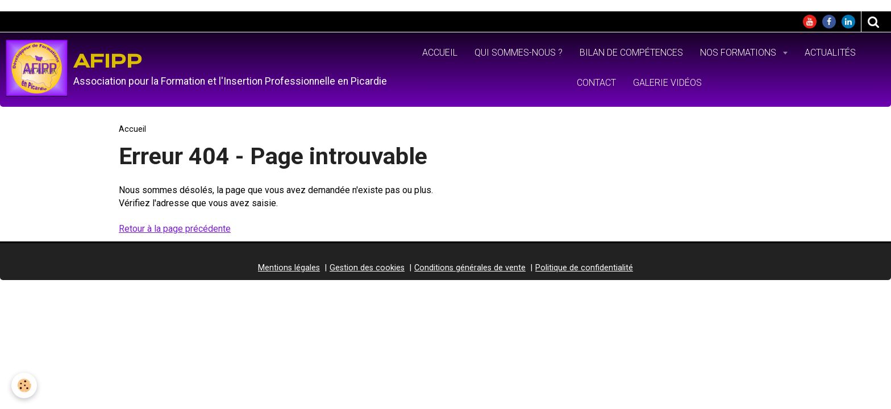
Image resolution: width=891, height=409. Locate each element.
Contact (596, 82)
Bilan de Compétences (631, 52)
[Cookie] (24, 385)
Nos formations (739, 52)
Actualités (830, 52)
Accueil (439, 52)
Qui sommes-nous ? (518, 52)
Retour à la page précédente (175, 228)
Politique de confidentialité (584, 268)
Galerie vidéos (667, 82)
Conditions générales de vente (470, 268)
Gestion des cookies (367, 268)
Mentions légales (289, 268)
